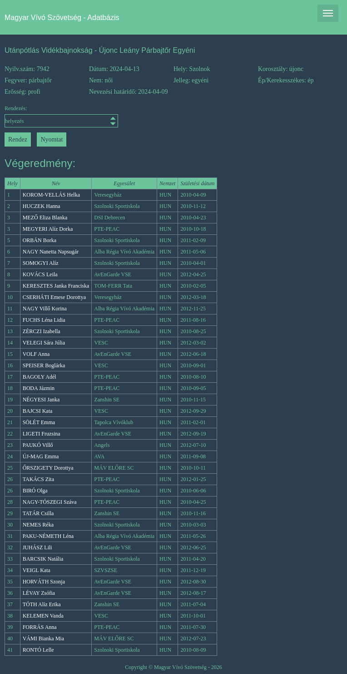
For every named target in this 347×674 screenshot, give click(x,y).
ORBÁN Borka (39, 240)
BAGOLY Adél (39, 377)
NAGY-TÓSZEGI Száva (50, 502)
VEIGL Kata (36, 570)
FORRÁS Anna (40, 627)
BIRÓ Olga (35, 490)
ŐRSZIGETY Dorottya (48, 468)
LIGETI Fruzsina (41, 434)
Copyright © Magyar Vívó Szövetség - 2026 (173, 667)
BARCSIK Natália (43, 559)
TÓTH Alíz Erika (42, 604)
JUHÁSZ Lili (37, 547)
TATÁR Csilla (38, 513)
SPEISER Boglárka (44, 365)
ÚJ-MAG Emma (41, 456)
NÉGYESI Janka (41, 399)
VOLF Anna (36, 354)
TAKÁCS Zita (38, 479)
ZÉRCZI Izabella (41, 331)
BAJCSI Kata (38, 411)
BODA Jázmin (39, 388)
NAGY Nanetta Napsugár (51, 251)
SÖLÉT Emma (39, 422)
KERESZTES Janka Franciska (56, 286)
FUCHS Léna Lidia (44, 320)
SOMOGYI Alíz (41, 263)
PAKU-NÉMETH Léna (48, 536)
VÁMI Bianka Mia (43, 638)
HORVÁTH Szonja (44, 581)
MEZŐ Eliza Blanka (45, 217)
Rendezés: (47, 116)
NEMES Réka (38, 525)
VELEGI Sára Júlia (44, 343)
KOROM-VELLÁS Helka (51, 195)
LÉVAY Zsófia (39, 593)
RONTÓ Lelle (38, 650)
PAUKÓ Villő (38, 445)
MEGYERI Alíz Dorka (48, 229)
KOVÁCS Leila (40, 274)
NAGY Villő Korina (45, 308)
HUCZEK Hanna (41, 206)
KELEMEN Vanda (43, 616)
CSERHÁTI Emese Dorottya (54, 297)
